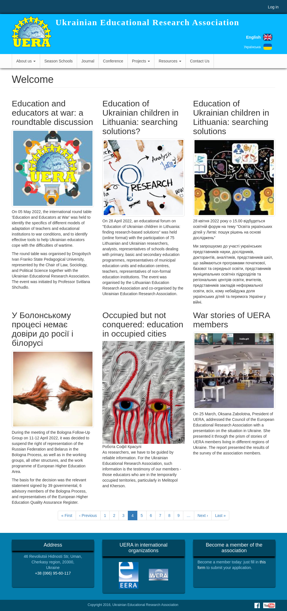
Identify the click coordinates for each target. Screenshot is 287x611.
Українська (252, 47)
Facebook (257, 605)
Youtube (269, 605)
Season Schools (58, 61)
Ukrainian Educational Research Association (147, 22)
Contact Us (199, 61)
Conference (113, 61)
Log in (273, 7)
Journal (87, 61)
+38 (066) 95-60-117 (53, 573)
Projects (141, 61)
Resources (170, 61)
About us (26, 61)
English (253, 37)
